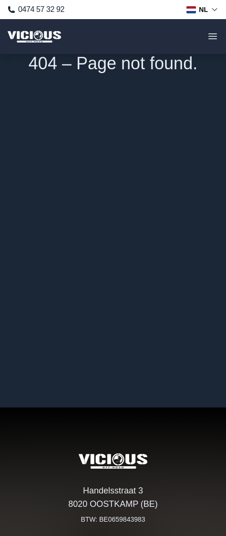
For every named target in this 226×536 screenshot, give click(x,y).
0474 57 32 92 (36, 9)
